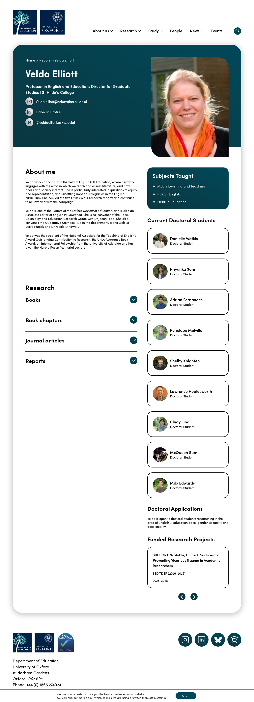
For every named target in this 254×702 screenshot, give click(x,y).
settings (161, 697)
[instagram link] (185, 640)
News (196, 30)
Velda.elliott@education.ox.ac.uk (56, 101)
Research (130, 30)
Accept (186, 696)
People (176, 30)
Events (218, 30)
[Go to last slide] (181, 596)
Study (155, 30)
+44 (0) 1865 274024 (43, 684)
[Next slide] (194, 596)
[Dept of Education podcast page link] (218, 640)
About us (103, 30)
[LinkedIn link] (202, 640)
